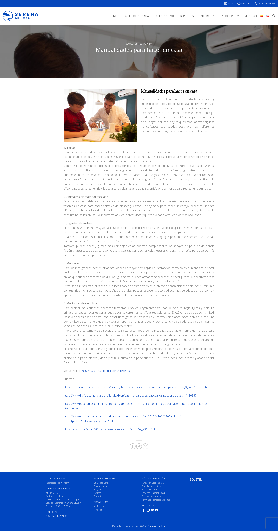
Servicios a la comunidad (153, 492)
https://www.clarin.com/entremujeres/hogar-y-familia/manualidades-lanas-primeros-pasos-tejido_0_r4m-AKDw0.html (136, 387)
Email (229, 3)
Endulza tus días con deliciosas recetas (105, 371)
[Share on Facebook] (133, 446)
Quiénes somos (101, 486)
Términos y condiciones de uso (156, 499)
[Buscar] (273, 16)
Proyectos (187, 16)
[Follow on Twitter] (152, 510)
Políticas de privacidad (152, 496)
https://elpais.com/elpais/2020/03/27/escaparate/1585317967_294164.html (111, 429)
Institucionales (100, 506)
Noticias (97, 492)
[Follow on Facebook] (143, 510)
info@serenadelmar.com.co (58, 482)
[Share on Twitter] (139, 446)
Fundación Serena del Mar (154, 482)
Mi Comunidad (247, 16)
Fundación (226, 16)
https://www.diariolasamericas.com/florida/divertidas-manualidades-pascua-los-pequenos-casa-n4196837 (130, 395)
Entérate (207, 16)
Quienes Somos (165, 16)
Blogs (130, 43)
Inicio (116, 16)
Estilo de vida (143, 43)
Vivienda (98, 509)
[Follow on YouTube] (156, 510)
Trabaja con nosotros (151, 486)
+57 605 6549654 (265, 3)
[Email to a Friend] (145, 446)
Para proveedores (150, 489)
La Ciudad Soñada (137, 16)
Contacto (98, 496)
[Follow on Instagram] (148, 510)
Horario (244, 3)
